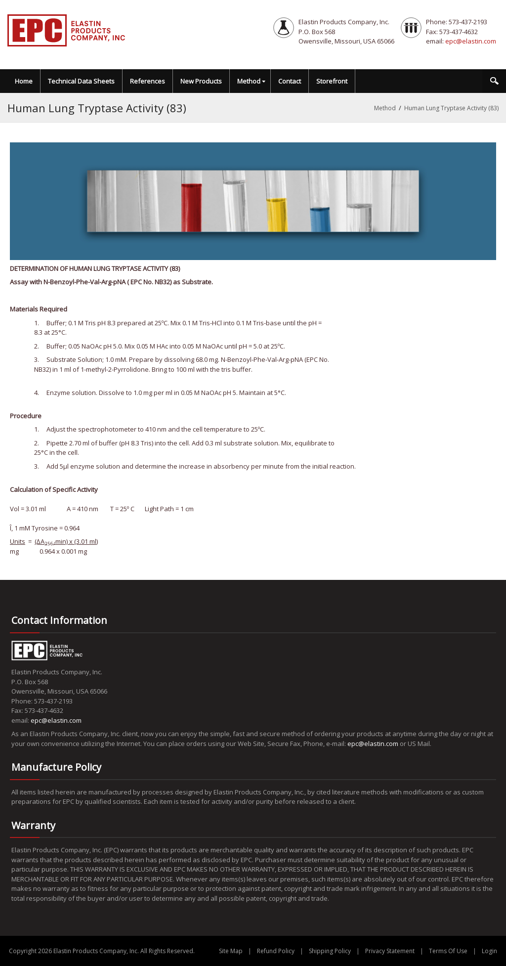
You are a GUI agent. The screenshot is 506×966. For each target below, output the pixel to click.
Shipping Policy (330, 951)
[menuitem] (250, 81)
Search (494, 81)
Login (489, 951)
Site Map (231, 951)
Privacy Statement (390, 951)
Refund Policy (276, 951)
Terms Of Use (448, 951)
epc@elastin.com (470, 41)
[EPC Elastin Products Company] (66, 29)
